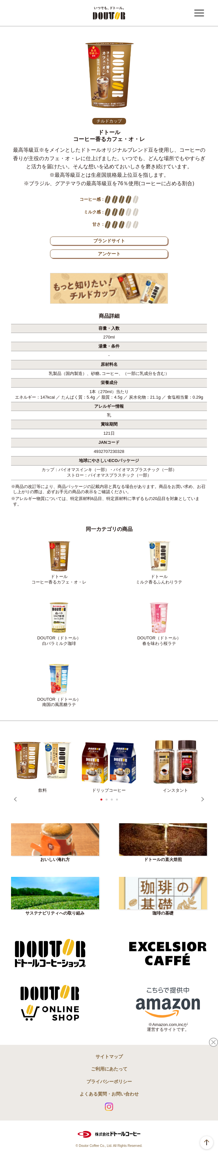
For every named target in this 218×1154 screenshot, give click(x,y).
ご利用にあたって (109, 1068)
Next (202, 799)
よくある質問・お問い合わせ (109, 1093)
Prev (16, 799)
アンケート (109, 253)
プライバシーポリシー (109, 1081)
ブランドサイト (109, 240)
